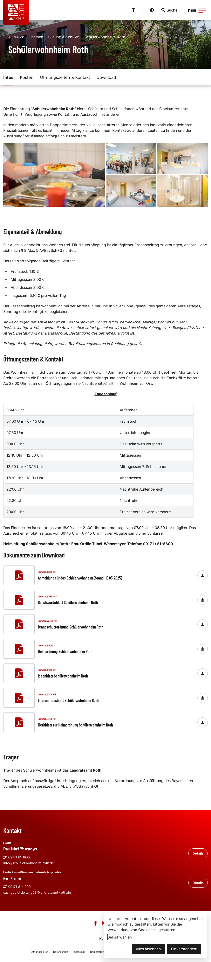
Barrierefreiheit (98, 951)
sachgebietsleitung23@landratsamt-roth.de (37, 892)
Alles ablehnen (148, 949)
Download (106, 77)
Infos (8, 77)
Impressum (79, 951)
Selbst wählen (120, 937)
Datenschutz (60, 951)
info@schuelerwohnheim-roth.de (28, 863)
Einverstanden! (184, 949)
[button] (202, 10)
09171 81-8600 (17, 857)
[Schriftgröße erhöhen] (133, 10)
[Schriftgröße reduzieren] (142, 10)
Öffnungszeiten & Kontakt (65, 77)
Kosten (26, 77)
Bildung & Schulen (64, 37)
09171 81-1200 (17, 887)
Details (198, 853)
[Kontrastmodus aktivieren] (151, 10)
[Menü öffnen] (196, 10)
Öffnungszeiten (39, 951)
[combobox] (169, 10)
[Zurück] (16, 37)
